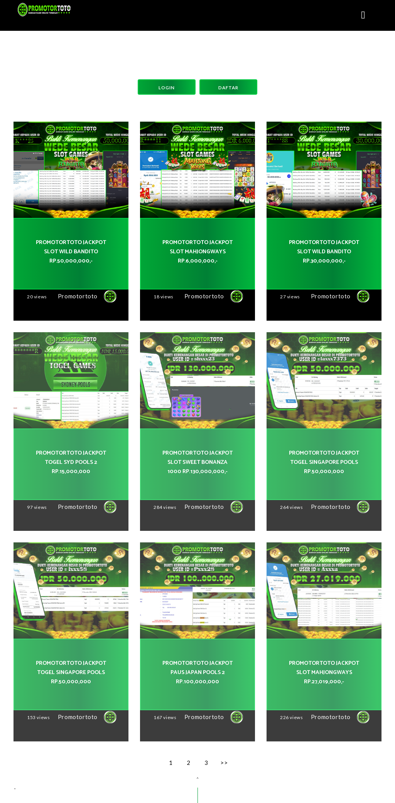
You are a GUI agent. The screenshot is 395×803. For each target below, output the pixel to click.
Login (167, 87)
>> (224, 762)
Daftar (228, 87)
